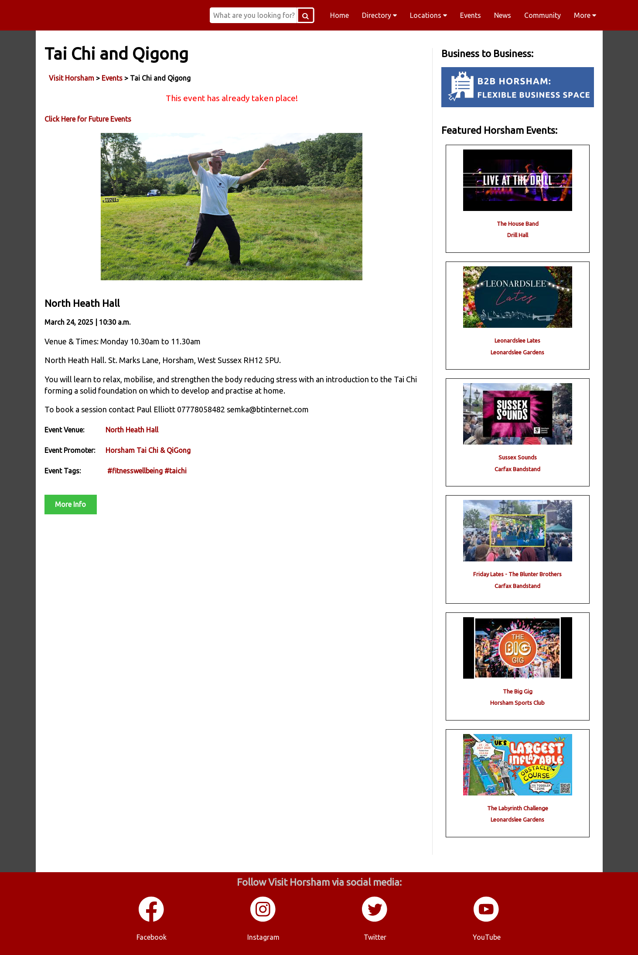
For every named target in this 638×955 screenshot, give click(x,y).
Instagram (263, 937)
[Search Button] (305, 15)
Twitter (375, 937)
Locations (428, 15)
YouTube (487, 937)
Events (470, 15)
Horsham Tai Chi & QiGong (148, 450)
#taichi (175, 471)
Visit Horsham (71, 78)
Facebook (151, 937)
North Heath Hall (132, 430)
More (585, 15)
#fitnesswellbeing (135, 471)
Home (339, 15)
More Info (70, 504)
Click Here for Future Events (87, 119)
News (502, 15)
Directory (379, 15)
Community (542, 15)
